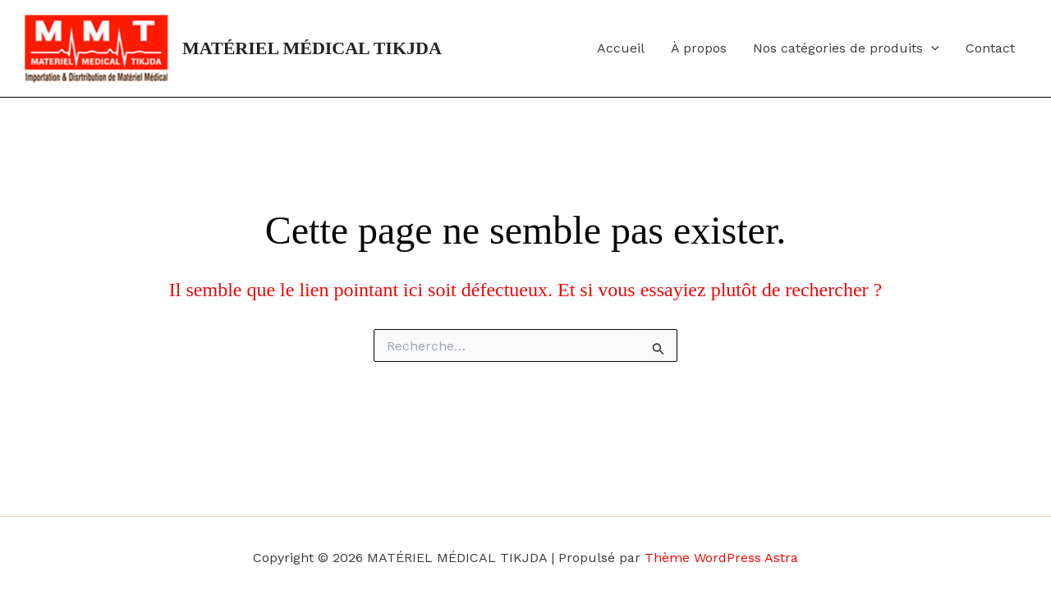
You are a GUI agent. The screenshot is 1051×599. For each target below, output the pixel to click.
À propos (699, 48)
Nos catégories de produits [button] (846, 48)
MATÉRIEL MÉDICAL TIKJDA (312, 48)
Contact (990, 48)
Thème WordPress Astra (721, 557)
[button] (931, 48)
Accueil (621, 48)
